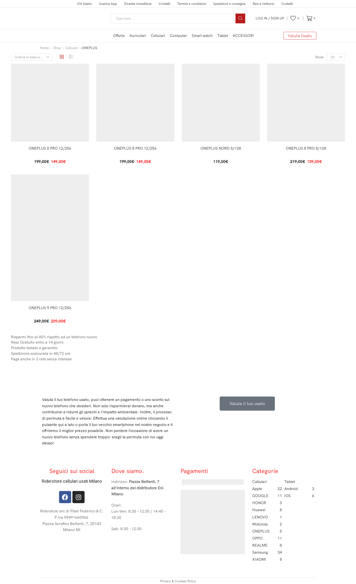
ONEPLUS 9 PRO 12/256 (50, 307)
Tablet (222, 35)
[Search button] (240, 18)
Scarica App (108, 4)
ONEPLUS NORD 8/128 (220, 147)
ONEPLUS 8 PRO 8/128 (306, 147)
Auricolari (138, 35)
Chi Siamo (84, 4)
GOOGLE (267, 495)
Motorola (267, 523)
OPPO (267, 537)
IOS (299, 495)
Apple (267, 488)
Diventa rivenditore (137, 4)
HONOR (267, 502)
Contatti (164, 4)
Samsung (267, 552)
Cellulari (158, 35)
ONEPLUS (267, 530)
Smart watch (202, 35)
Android (299, 488)
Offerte (119, 35)
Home (44, 48)
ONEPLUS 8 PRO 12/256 (50, 147)
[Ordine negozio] (31, 56)
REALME (267, 544)
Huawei (267, 509)
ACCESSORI (243, 35)
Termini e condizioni (191, 4)
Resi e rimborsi (263, 4)
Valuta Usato (300, 35)
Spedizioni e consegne (229, 4)
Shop (57, 48)
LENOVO (267, 516)
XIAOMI (267, 559)
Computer (178, 35)
